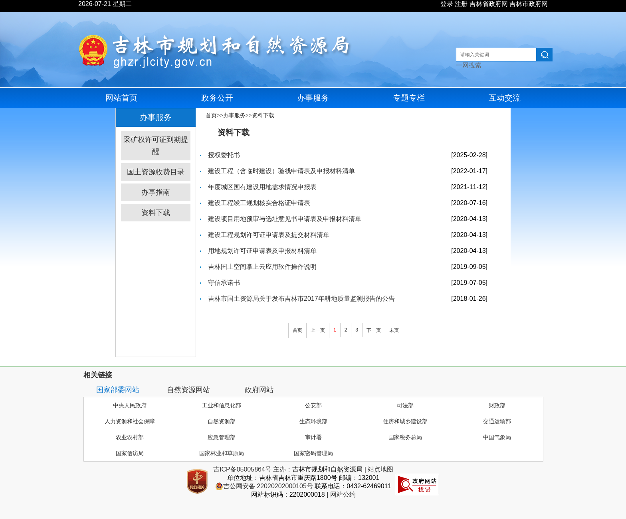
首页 (211, 115)
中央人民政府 (130, 405)
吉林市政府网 (528, 3)
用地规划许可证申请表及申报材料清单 (262, 250)
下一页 (373, 330)
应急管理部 (222, 437)
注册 (461, 3)
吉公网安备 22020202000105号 (264, 486)
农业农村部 (130, 437)
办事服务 (313, 97)
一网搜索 (468, 65)
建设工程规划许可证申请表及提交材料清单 (268, 234)
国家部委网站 (117, 390)
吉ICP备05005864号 (242, 469)
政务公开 (217, 97)
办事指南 (155, 192)
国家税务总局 (405, 437)
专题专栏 (409, 97)
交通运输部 (497, 421)
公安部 (313, 405)
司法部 (405, 405)
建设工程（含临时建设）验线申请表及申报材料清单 (281, 171)
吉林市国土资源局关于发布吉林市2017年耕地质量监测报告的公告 (301, 298)
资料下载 (155, 213)
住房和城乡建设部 (405, 421)
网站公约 (343, 494)
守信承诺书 (224, 282)
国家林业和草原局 (221, 453)
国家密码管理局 (313, 453)
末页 (394, 330)
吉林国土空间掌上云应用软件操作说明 (262, 266)
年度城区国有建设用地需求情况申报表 (262, 187)
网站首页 (121, 97)
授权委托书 (224, 155)
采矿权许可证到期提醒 (155, 146)
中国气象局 (497, 437)
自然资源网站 (188, 390)
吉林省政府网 (489, 3)
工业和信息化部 (221, 405)
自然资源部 (222, 421)
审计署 (313, 437)
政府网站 (259, 390)
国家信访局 (130, 453)
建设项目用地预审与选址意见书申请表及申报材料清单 (284, 218)
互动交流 (505, 97)
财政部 (497, 405)
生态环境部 (313, 421)
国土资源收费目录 (155, 172)
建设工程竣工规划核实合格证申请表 (259, 202)
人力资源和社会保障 (130, 421)
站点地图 (380, 469)
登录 (446, 3)
